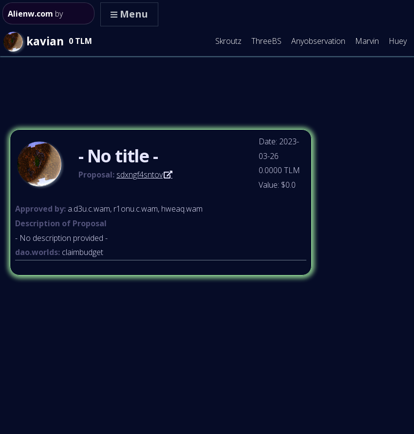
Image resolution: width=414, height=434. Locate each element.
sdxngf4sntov (139, 174)
